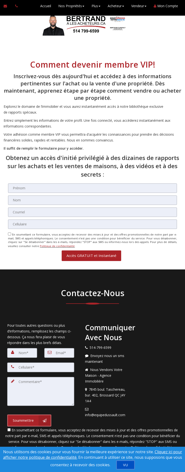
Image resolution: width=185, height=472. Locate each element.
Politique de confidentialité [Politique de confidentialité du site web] (57, 246)
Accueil (45, 6)
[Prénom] (92, 188)
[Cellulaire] (92, 224)
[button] (91, 255)
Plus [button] (95, 6)
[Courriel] (92, 212)
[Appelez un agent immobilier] (15, 6)
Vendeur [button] (138, 6)
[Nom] (92, 200)
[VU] (125, 465)
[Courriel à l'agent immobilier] (8, 6)
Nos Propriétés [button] (71, 6)
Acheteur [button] (115, 6)
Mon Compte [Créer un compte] (165, 6)
